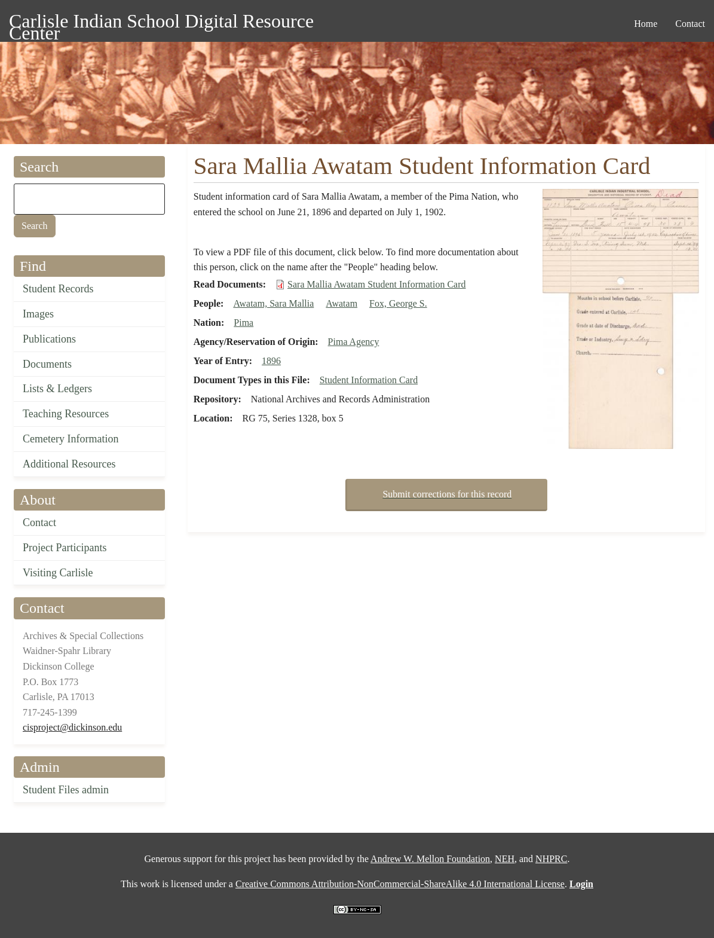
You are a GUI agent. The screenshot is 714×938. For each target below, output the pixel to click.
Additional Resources (69, 464)
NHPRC (551, 859)
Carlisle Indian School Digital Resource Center (161, 23)
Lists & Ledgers (57, 389)
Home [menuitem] (645, 24)
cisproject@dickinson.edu (72, 727)
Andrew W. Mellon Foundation (430, 859)
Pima (243, 322)
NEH (504, 859)
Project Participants (64, 548)
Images (38, 314)
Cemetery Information (70, 439)
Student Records (58, 289)
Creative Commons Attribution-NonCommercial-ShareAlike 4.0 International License (400, 884)
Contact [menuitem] (690, 24)
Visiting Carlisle (58, 573)
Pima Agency (353, 342)
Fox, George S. (398, 303)
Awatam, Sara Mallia (273, 303)
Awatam (341, 303)
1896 (271, 361)
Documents (47, 364)
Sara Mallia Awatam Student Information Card (376, 284)
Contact (39, 522)
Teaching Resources (66, 414)
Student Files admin (66, 790)
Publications (49, 339)
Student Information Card (369, 380)
